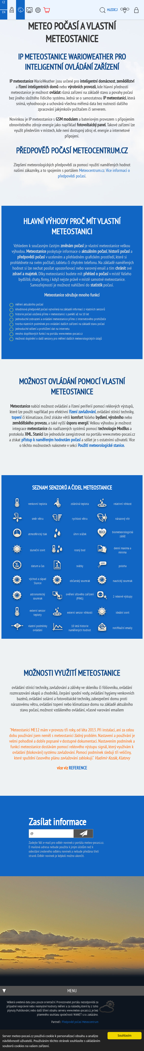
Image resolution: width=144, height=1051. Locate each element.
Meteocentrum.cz (91, 170)
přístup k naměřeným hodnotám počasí (51, 439)
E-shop (46, 9)
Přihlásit (138, 9)
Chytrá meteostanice (29, 9)
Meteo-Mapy (11, 9)
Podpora (38, 9)
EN (3, 12)
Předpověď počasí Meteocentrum (80, 1022)
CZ (3, 2)
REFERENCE (78, 768)
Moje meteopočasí (126, 9)
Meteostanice (20, 9)
